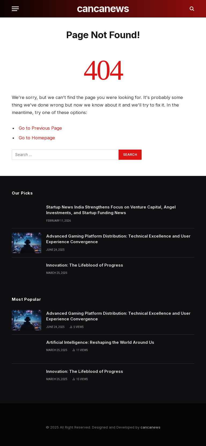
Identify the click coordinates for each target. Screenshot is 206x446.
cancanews (150, 427)
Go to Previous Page (40, 128)
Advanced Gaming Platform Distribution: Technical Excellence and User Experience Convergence (118, 238)
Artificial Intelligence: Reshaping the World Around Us (100, 342)
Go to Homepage (37, 137)
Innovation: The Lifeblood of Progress (84, 265)
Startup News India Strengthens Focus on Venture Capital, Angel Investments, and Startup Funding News (111, 209)
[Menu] (15, 9)
